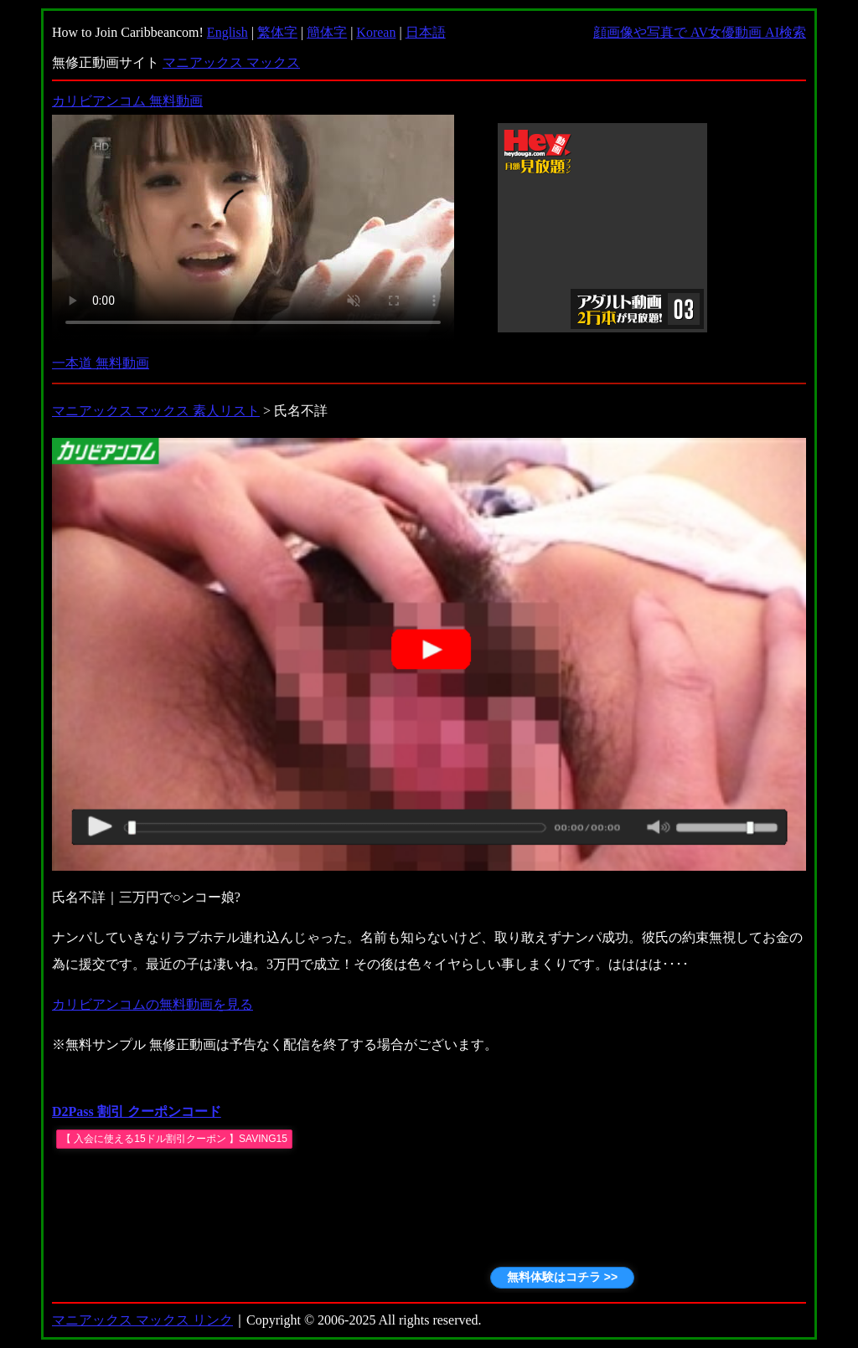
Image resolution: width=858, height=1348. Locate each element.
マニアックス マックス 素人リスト (156, 411)
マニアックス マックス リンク (142, 1320)
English (227, 32)
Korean (375, 32)
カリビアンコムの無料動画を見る (152, 1004)
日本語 (426, 32)
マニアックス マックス (231, 62)
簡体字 (327, 32)
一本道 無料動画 (100, 363)
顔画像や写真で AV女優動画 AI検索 (699, 32)
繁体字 (277, 32)
